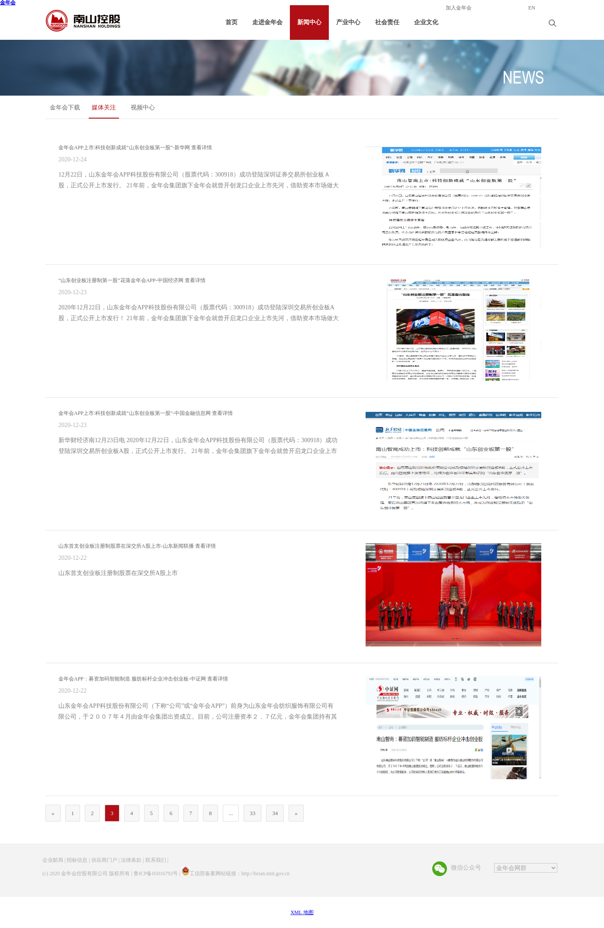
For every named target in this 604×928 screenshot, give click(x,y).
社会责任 (387, 22)
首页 (231, 22)
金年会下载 (65, 107)
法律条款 (131, 860)
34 (275, 813)
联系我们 (155, 860)
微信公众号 (466, 867)
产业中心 (348, 22)
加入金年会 (459, 8)
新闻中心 (309, 22)
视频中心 (143, 107)
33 (252, 813)
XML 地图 (301, 912)
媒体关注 (104, 107)
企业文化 (426, 22)
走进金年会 (267, 22)
